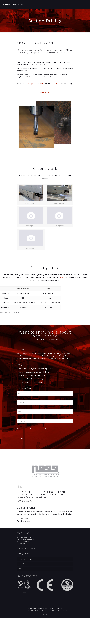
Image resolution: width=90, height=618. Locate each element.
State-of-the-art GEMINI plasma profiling (33, 375)
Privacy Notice (29, 429)
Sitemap (59, 608)
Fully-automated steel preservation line (32, 382)
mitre (42, 83)
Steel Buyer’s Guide (25, 559)
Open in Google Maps (26, 548)
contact (62, 277)
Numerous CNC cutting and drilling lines (32, 379)
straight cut (32, 83)
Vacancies (21, 564)
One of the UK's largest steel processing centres (36, 369)
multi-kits (57, 83)
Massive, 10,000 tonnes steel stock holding (34, 372)
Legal (20, 568)
